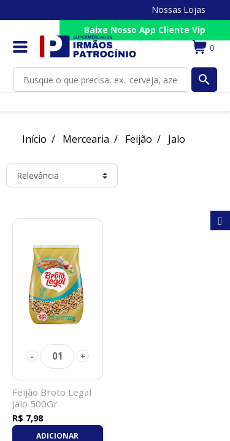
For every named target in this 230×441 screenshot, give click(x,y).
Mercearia (86, 139)
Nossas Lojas (178, 9)
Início (34, 139)
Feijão (138, 139)
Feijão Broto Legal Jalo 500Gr (51, 398)
